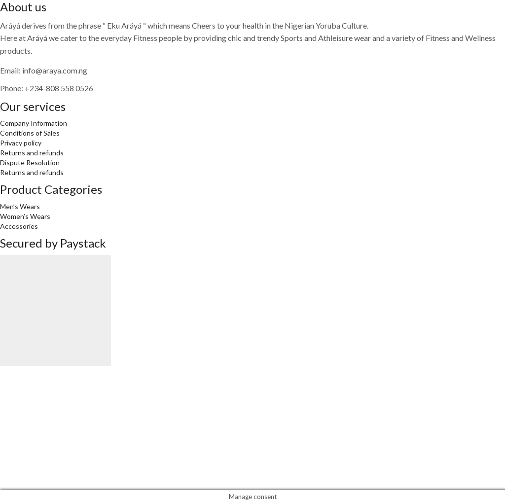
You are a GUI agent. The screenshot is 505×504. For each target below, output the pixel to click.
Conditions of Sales (30, 133)
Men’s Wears (20, 206)
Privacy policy (20, 143)
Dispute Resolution (30, 162)
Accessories (19, 226)
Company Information (33, 123)
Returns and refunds (32, 152)
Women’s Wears (25, 216)
